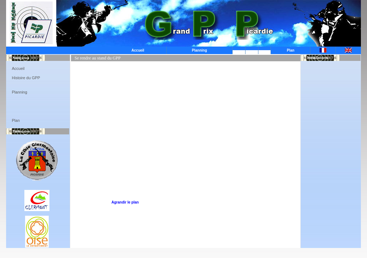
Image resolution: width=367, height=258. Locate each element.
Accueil (138, 50)
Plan (290, 50)
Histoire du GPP (26, 78)
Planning (199, 50)
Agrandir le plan (125, 202)
